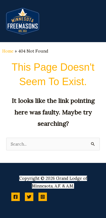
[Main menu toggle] (94, 21)
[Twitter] (29, 197)
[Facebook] (15, 197)
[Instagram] (42, 197)
